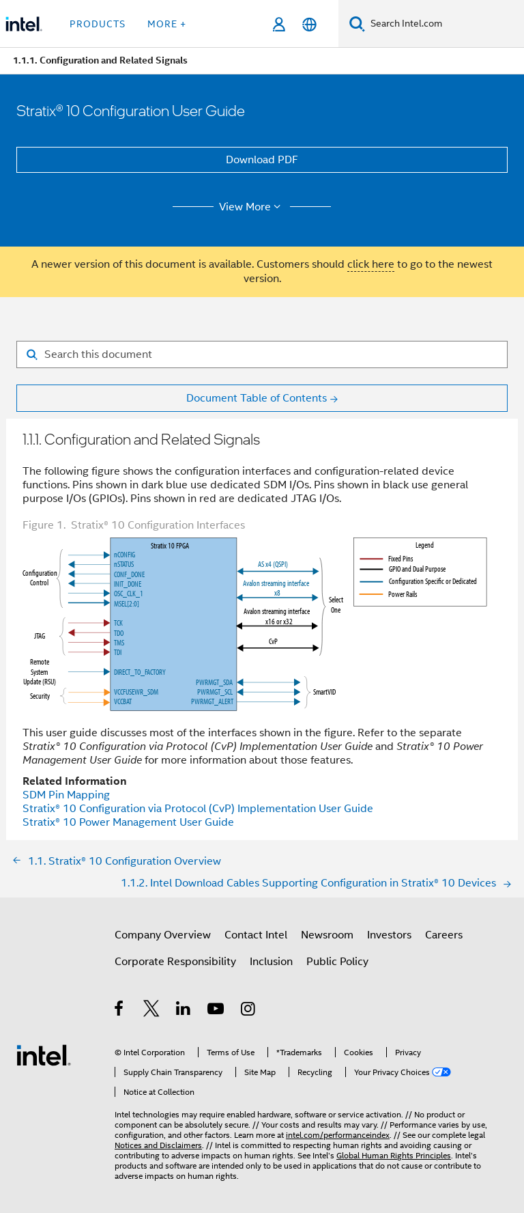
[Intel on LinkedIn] (183, 1011)
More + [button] (166, 24)
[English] (309, 24)
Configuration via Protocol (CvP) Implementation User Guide (198, 808)
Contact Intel (255, 935)
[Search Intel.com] (444, 24)
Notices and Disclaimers (158, 1145)
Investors (389, 935)
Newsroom (327, 935)
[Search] (357, 23)
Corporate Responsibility (175, 961)
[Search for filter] (262, 354)
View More (252, 207)
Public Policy (337, 961)
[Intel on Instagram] (248, 1011)
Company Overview (163, 935)
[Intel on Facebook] (119, 1011)
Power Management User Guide (128, 822)
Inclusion (271, 961)
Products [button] (98, 24)
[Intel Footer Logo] (43, 1054)
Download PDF (262, 160)
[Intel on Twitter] (151, 1011)
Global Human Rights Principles (393, 1155)
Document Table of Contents (256, 398)
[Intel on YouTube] (216, 1011)
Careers (444, 935)
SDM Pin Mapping (66, 795)
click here (370, 264)
